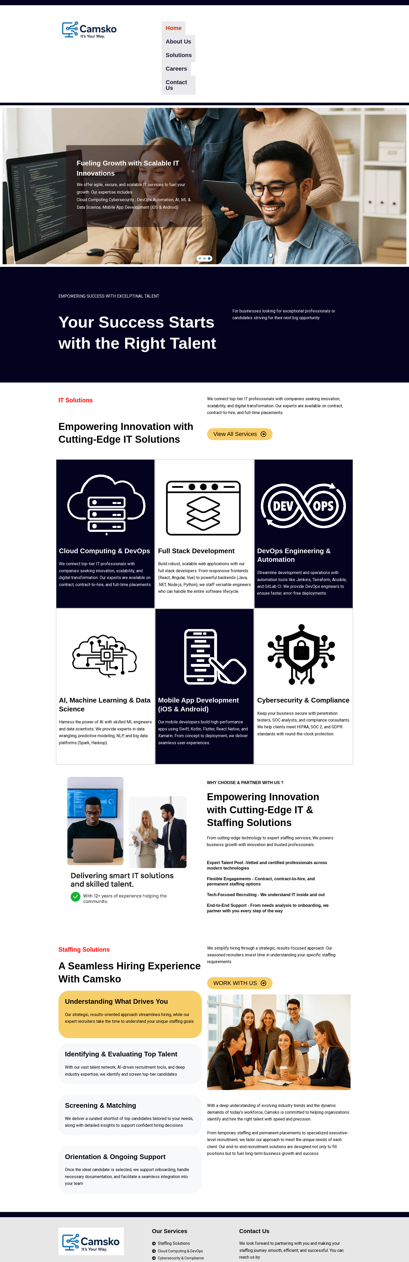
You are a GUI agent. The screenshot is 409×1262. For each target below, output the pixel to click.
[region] (204, 136)
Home (174, 28)
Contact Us (301, 28)
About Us (202, 28)
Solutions (236, 28)
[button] (200, 208)
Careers (267, 28)
